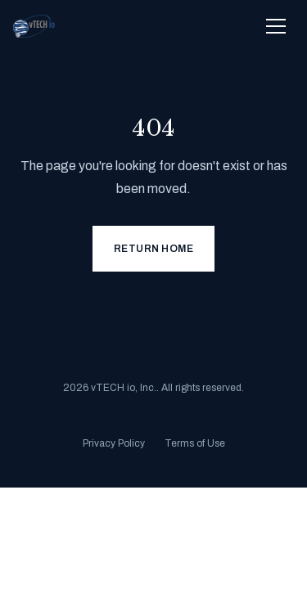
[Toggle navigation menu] (276, 26)
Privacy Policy (114, 443)
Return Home (154, 248)
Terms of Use (195, 443)
